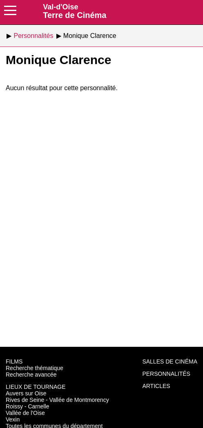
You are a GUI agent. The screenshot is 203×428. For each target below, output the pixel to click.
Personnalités (166, 373)
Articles (156, 386)
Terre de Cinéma (74, 11)
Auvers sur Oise (26, 393)
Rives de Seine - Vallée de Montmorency (57, 400)
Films (14, 361)
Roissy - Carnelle (27, 406)
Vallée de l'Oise (25, 413)
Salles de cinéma (169, 361)
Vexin (13, 419)
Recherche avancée (31, 374)
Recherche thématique (34, 368)
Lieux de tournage (36, 387)
